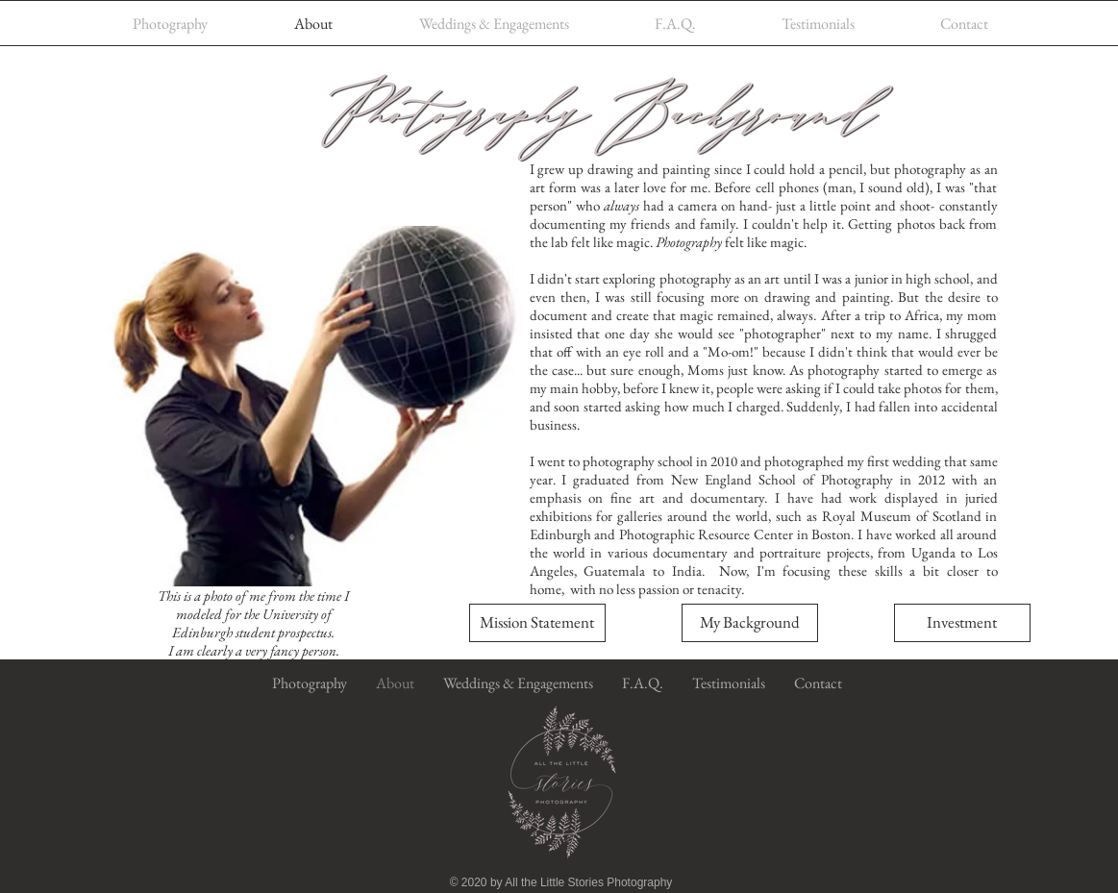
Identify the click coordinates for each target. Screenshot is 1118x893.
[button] (537, 623)
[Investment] (962, 623)
